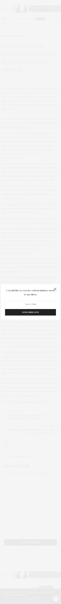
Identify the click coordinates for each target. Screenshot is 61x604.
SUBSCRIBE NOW (30, 312)
